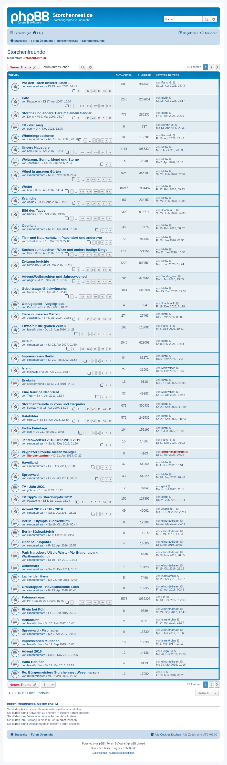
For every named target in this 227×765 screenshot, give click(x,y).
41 (88, 409)
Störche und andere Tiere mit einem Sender (56, 113)
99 (82, 349)
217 (96, 106)
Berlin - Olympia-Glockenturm (46, 521)
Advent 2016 (32, 651)
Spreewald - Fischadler (40, 630)
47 (104, 281)
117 (89, 254)
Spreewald (30, 475)
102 (102, 349)
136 (96, 296)
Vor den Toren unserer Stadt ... (46, 83)
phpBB (100, 743)
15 (88, 319)
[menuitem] (38, 33)
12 (110, 334)
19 (110, 319)
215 (82, 106)
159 (102, 218)
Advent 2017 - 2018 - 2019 (42, 509)
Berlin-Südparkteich (38, 531)
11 (104, 334)
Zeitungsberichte (35, 261)
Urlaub (27, 341)
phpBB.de (130, 748)
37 (99, 421)
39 (110, 421)
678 (82, 191)
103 (109, 349)
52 (110, 118)
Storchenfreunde (26, 52)
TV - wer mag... (34, 125)
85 (110, 269)
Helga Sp (167, 651)
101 (96, 349)
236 (89, 602)
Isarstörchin (34, 329)
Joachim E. (34, 162)
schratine (33, 241)
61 (104, 179)
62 (110, 179)
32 (110, 203)
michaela (32, 371)
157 (89, 218)
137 (102, 296)
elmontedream (36, 86)
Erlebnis (28, 380)
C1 (163, 672)
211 (109, 152)
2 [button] (211, 67)
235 (82, 602)
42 (88, 90)
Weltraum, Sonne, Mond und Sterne (50, 159)
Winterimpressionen (38, 136)
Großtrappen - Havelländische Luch (50, 587)
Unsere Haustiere (35, 147)
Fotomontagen (33, 597)
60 (99, 179)
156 (82, 218)
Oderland (29, 226)
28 (88, 203)
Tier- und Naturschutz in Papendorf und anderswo (62, 238)
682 (109, 191)
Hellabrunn (30, 620)
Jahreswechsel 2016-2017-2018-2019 (51, 440)
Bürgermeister (36, 675)
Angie (30, 201)
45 (104, 90)
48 (88, 118)
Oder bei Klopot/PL (37, 542)
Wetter (27, 187)
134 (82, 296)
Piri (29, 600)
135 (89, 296)
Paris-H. (166, 82)
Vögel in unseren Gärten (41, 171)
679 (89, 191)
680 (96, 191)
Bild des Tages (33, 210)
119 (102, 254)
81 (88, 269)
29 (93, 203)
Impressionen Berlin (38, 356)
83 (99, 269)
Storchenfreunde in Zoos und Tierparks (53, 404)
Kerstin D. (167, 124)
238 (102, 602)
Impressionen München (40, 641)
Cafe (25, 98)
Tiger (30, 395)
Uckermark (30, 566)
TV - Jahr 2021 (33, 487)
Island (27, 368)
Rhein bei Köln (33, 609)
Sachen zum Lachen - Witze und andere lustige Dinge (64, 250)
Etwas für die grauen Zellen (44, 326)
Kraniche (29, 198)
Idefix (164, 97)
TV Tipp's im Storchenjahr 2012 (47, 497)
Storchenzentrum (34, 57)
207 (82, 152)
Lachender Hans (35, 576)
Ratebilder (30, 416)
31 (104, 203)
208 (89, 152)
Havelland (30, 462)
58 (88, 179)
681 (102, 191)
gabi (30, 128)
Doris (30, 116)
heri (29, 190)
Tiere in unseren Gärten (41, 314)
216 (89, 106)
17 (99, 319)
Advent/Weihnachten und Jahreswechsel (54, 276)
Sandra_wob (169, 276)
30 (99, 203)
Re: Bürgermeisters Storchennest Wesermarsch (60, 672)
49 (93, 118)
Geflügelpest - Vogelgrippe (43, 304)
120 (109, 254)
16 (93, 319)
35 (88, 421)
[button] (217, 67)
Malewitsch (168, 367)
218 (102, 106)
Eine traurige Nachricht (40, 392)
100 (89, 349)
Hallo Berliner (33, 662)
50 (99, 118)
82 (93, 269)
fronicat (31, 407)
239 (109, 602)
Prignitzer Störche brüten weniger (49, 452)
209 (96, 152)
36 (93, 421)
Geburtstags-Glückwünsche (44, 289)
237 (96, 602)
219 (109, 106)
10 (99, 334)
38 (104, 421)
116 (82, 254)
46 (110, 90)
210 (102, 152)
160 (109, 218)
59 (93, 179)
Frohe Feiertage (34, 428)
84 (104, 269)
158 (96, 218)
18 (104, 319)
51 (104, 118)
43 (93, 90)
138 (109, 296)
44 (99, 90)
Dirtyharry (33, 264)
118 (96, 254)
